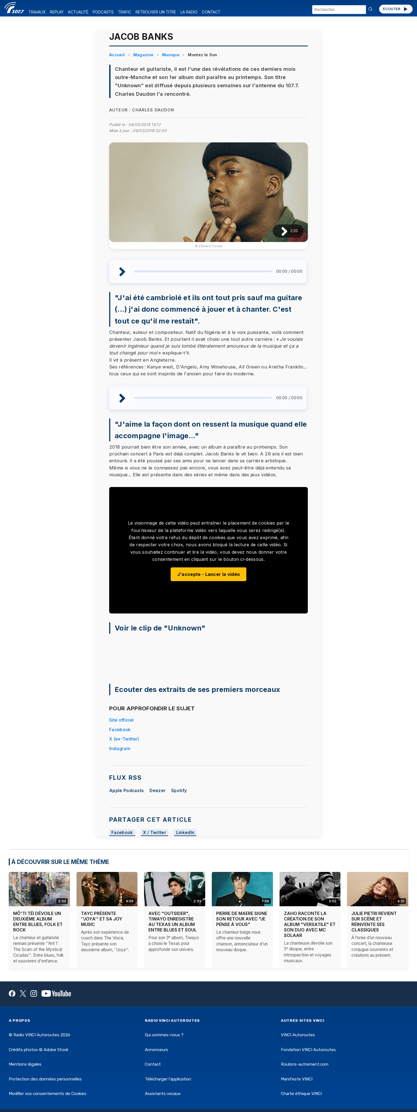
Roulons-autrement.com (304, 1064)
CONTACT (211, 12)
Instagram (119, 748)
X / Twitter (154, 832)
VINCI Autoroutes (298, 1034)
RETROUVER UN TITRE (156, 12)
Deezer (157, 790)
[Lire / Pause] (280, 231)
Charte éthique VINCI (301, 1093)
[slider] (203, 271)
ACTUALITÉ (78, 12)
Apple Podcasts (126, 790)
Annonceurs (156, 1049)
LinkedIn (185, 832)
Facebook (120, 729)
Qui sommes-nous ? (164, 1034)
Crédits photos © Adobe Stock (38, 1049)
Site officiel (121, 720)
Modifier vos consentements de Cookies (47, 1093)
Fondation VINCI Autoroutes (308, 1049)
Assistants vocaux (163, 1093)
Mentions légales (25, 1064)
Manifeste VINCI (296, 1079)
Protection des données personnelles (45, 1079)
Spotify (179, 790)
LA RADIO (189, 12)
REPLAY (57, 12)
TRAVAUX (37, 12)
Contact (153, 1064)
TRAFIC (124, 12)
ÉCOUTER (395, 9)
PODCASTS (103, 12)
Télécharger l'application (168, 1079)
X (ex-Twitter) (124, 739)
